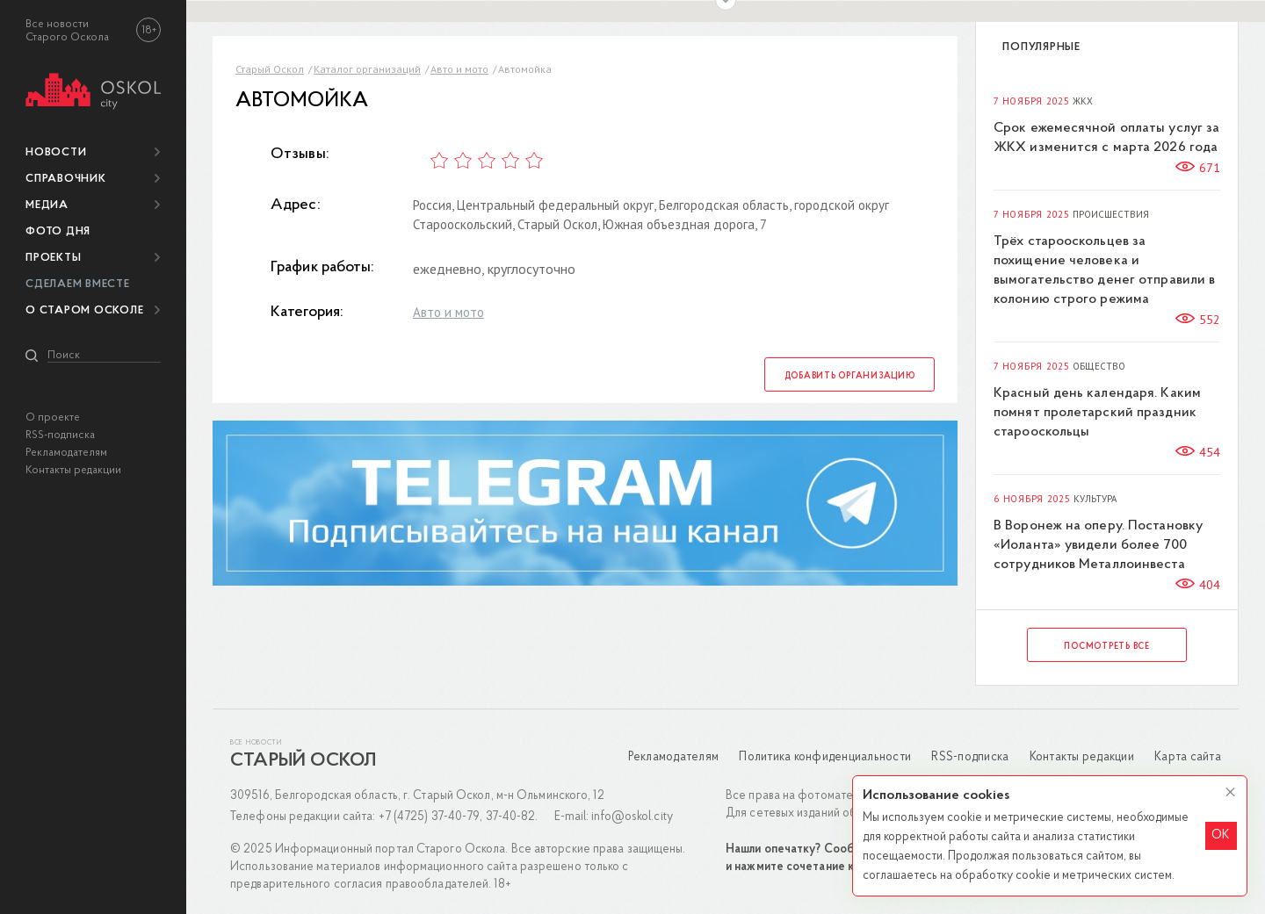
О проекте (52, 417)
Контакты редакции (73, 470)
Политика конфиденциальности (825, 757)
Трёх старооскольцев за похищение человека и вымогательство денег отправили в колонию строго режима (1104, 270)
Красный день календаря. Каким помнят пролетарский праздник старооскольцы (1097, 412)
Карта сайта (1187, 757)
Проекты (53, 257)
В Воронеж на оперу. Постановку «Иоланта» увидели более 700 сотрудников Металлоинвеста (1098, 545)
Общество (1099, 366)
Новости (55, 152)
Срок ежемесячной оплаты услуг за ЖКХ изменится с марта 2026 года (1106, 138)
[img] (93, 88)
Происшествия (1111, 215)
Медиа (47, 205)
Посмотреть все (1107, 646)
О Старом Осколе (84, 310)
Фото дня (57, 231)
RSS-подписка (60, 435)
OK (1220, 835)
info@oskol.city (632, 817)
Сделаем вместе (77, 284)
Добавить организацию (849, 376)
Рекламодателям (66, 452)
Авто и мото (459, 69)
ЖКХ (1083, 101)
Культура (1095, 499)
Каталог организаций (367, 69)
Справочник (65, 178)
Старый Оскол (269, 69)
